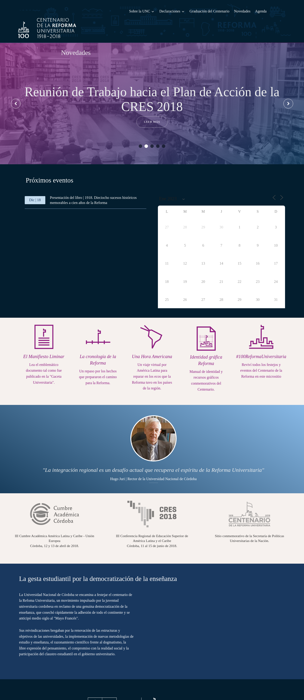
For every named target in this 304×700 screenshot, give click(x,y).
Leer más (152, 111)
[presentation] (16, 93)
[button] (140, 136)
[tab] (50, 169)
